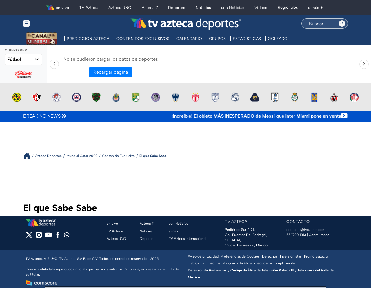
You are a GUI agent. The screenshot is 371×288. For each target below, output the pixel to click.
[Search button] (342, 23)
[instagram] (38, 237)
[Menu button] (46, 24)
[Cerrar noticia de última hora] (344, 116)
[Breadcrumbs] (29, 156)
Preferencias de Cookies (240, 256)
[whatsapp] (67, 236)
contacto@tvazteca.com (305, 230)
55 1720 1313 (296, 235)
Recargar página (110, 72)
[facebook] (57, 237)
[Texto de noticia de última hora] (204, 116)
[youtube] (48, 237)
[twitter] (29, 237)
